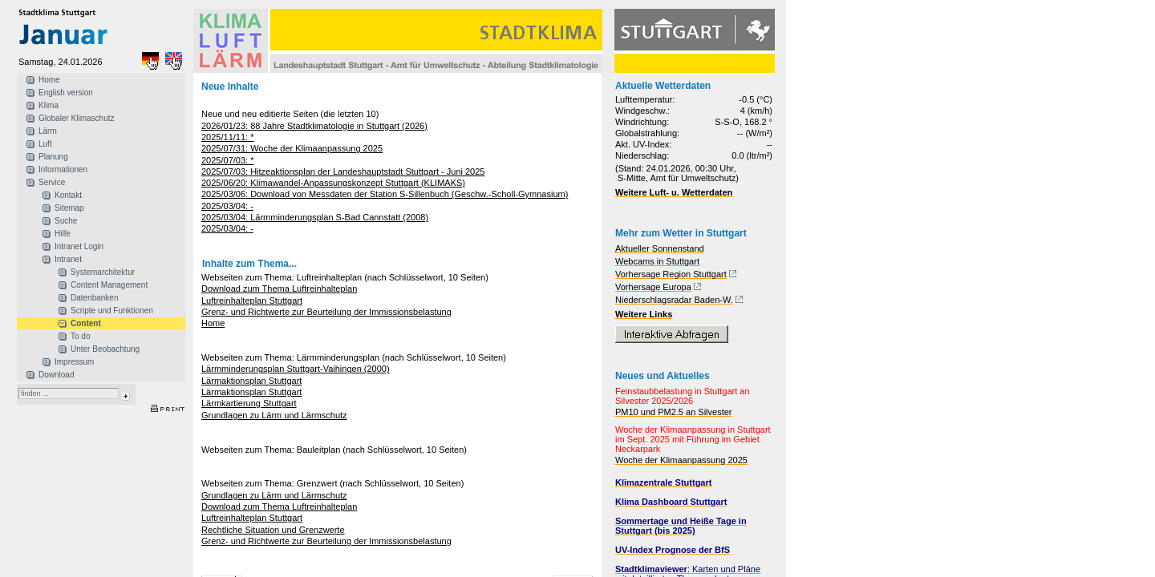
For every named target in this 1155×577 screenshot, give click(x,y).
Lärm (47, 131)
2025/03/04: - (227, 206)
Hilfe (63, 233)
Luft (45, 143)
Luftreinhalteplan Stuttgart (251, 300)
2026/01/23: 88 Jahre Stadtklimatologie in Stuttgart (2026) (314, 126)
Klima (48, 105)
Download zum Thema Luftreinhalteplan (279, 288)
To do (80, 336)
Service (51, 182)
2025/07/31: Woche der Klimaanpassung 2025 (292, 148)
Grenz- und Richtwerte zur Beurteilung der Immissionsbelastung (326, 312)
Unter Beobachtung (105, 349)
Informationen (62, 169)
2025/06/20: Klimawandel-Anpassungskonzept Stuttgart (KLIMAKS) (333, 183)
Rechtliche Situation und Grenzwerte (273, 530)
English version (65, 92)
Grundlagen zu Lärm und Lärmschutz (274, 415)
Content (86, 323)
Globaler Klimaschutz (76, 118)
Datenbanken (95, 297)
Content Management (109, 284)
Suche (66, 220)
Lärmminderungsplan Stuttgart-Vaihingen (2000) (295, 368)
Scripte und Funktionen (112, 310)
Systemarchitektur (103, 272)
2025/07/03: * (227, 160)
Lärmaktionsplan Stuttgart (251, 380)
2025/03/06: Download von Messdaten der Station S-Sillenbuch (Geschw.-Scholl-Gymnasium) (384, 194)
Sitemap (69, 208)
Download (56, 374)
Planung (53, 156)
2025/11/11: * (227, 137)
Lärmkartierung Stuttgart (249, 403)
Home (49, 79)
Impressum (74, 361)
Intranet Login (79, 246)
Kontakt (68, 195)
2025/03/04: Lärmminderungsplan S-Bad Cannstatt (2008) (314, 217)
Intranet (68, 259)
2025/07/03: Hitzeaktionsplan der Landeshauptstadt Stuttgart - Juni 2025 (342, 171)
